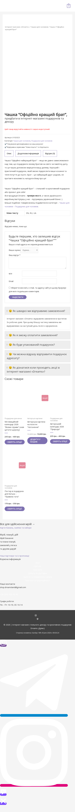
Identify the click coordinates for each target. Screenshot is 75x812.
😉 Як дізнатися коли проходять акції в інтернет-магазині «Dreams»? (33, 369)
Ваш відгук (14, 255)
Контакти (37, 575)
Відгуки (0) (50, 153)
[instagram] (37, 620)
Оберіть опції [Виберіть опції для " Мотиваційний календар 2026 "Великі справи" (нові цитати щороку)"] (12, 443)
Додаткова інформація (28, 153)
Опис (9, 153)
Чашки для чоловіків (39, 27)
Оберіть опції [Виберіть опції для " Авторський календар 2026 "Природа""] (57, 442)
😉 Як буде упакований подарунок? (31, 345)
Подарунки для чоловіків (41, 141)
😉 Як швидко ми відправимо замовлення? (36, 311)
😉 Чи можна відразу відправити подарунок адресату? (37, 356)
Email (11, 281)
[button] (15, 532)
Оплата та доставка (37, 578)
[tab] (9, 153)
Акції (38, 567)
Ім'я (10, 273)
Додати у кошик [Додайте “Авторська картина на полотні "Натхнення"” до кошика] (36, 440)
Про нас (37, 571)
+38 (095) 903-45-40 (9, 599)
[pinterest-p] (38, 624)
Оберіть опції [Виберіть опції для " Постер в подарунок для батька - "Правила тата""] (12, 512)
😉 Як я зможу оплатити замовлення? (32, 335)
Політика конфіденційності (37, 585)
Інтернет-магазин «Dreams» (17, 27)
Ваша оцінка (14, 250)
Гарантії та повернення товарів (37, 582)
